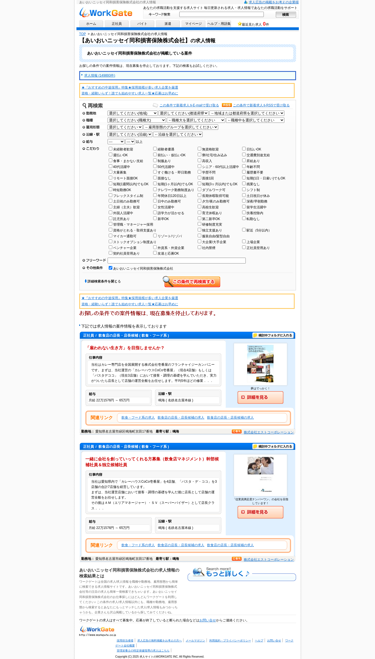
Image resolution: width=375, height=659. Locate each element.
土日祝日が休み (258, 196)
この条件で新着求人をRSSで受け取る (261, 105)
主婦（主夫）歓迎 (126, 207)
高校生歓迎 (210, 207)
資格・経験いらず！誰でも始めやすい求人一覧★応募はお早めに (129, 93)
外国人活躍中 (123, 213)
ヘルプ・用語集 (219, 24)
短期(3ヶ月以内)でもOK (220, 184)
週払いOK (120, 155)
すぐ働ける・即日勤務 (174, 172)
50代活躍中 (166, 167)
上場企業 (253, 242)
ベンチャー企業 (124, 248)
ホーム (91, 24)
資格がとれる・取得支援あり (135, 230)
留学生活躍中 (257, 207)
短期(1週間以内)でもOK (131, 184)
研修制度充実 (212, 224)
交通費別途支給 (258, 155)
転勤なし (253, 219)
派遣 (168, 24)
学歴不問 (208, 172)
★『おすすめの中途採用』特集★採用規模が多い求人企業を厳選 (129, 87)
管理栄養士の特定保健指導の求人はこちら (143, 650)
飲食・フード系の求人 (138, 417)
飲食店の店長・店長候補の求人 (181, 417)
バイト (142, 24)
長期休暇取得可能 (215, 196)
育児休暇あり (212, 213)
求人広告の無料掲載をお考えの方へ (159, 640)
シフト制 (253, 190)
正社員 (117, 24)
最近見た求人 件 (255, 24)
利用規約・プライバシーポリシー (230, 640)
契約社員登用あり (126, 253)
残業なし (253, 184)
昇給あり (253, 161)
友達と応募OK (168, 253)
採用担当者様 (125, 640)
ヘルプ (259, 640)
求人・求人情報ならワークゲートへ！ (97, 630)
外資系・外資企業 (171, 248)
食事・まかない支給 (128, 161)
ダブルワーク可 (213, 190)
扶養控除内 (255, 213)
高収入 (207, 161)
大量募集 (119, 172)
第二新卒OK (211, 219)
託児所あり (121, 219)
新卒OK (163, 219)
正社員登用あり (258, 248)
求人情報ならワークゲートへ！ (106, 12)
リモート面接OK (125, 178)
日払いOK (254, 149)
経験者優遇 (166, 149)
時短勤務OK (122, 190)
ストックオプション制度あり (135, 242)
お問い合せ (207, 620)
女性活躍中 (166, 207)
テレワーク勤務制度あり (176, 190)
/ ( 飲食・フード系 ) (126, 335)
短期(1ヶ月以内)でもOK (175, 184)
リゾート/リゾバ (170, 236)
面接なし (164, 178)
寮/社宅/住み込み (214, 155)
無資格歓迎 (210, 149)
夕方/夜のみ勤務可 (216, 201)
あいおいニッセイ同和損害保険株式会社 (143, 268)
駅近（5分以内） (259, 230)
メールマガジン (195, 640)
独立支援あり (212, 230)
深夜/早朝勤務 (257, 201)
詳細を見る (260, 397)
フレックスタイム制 (128, 196)
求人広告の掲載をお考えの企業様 (274, 2)
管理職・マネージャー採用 (133, 224)
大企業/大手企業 (214, 242)
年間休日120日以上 (172, 196)
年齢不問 (253, 167)
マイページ (193, 24)
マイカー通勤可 (124, 236)
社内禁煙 (208, 248)
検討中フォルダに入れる (273, 335)
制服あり (164, 161)
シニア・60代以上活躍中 (220, 167)
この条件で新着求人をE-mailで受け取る (189, 105)
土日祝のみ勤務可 (126, 201)
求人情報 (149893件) (99, 75)
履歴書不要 (255, 172)
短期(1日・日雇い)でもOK (266, 178)
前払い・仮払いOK (172, 155)
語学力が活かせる (171, 213)
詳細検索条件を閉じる (104, 281)
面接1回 (208, 178)
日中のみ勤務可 (169, 201)
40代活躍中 (121, 167)
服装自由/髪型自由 (216, 236)
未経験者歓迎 (123, 149)
